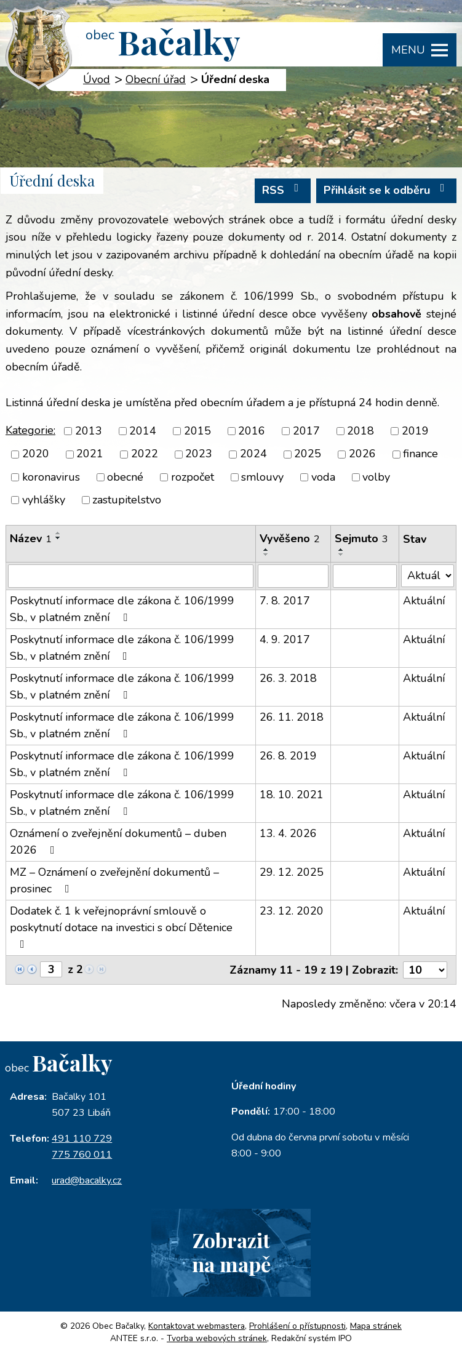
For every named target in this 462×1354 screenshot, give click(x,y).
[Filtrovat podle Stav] (427, 575)
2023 (198, 454)
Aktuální (424, 600)
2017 (306, 430)
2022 (144, 454)
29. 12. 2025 (292, 872)
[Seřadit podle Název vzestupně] (58, 533)
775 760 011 (82, 1154)
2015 (197, 430)
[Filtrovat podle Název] (130, 576)
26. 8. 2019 (288, 755)
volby (376, 477)
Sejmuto (361, 538)
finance (420, 454)
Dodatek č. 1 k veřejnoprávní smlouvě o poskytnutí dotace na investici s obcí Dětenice (121, 926)
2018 (360, 430)
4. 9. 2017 (285, 639)
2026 (362, 454)
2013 (88, 430)
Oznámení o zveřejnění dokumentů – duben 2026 (118, 841)
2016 (251, 430)
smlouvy (262, 477)
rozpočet (192, 477)
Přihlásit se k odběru (387, 190)
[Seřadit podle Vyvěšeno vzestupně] (266, 549)
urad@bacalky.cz (87, 1180)
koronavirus (51, 477)
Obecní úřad (155, 79)
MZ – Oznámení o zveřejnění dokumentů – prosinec (114, 880)
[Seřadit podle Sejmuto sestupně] (341, 554)
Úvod (96, 79)
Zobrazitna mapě (231, 1252)
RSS (283, 190)
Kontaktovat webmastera (196, 1326)
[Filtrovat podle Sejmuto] (365, 576)
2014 (142, 430)
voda (323, 477)
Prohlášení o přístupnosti (297, 1326)
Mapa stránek (376, 1326)
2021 (89, 454)
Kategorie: (30, 430)
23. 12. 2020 (292, 910)
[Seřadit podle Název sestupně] (58, 537)
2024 (253, 454)
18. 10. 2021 (292, 794)
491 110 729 (82, 1138)
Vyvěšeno (290, 538)
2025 (307, 454)
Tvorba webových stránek (217, 1338)
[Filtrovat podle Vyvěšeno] (293, 576)
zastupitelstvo (126, 499)
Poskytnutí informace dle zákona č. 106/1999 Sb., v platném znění (122, 609)
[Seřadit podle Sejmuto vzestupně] (341, 549)
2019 (415, 430)
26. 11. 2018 (292, 717)
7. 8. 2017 (285, 600)
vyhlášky (43, 499)
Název (31, 538)
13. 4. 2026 (288, 833)
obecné (125, 477)
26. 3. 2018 (288, 678)
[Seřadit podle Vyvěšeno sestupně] (266, 554)
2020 (35, 454)
